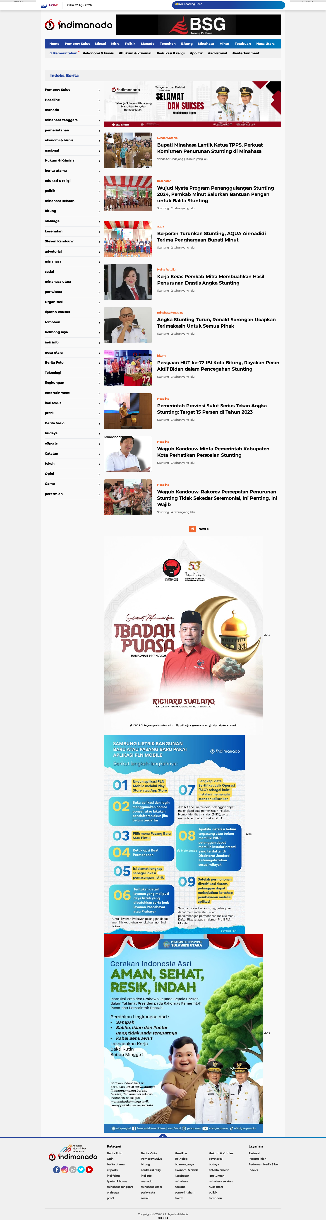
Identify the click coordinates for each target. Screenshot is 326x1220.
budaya (51, 433)
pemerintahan (57, 130)
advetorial (218, 53)
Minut (224, 44)
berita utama (56, 171)
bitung (50, 211)
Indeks (253, 1170)
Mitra (115, 44)
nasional (52, 150)
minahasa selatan (59, 201)
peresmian (54, 494)
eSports (51, 443)
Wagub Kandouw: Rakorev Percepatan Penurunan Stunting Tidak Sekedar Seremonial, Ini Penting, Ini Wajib (217, 498)
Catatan (51, 454)
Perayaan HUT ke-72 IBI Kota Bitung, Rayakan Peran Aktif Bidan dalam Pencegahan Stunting (218, 366)
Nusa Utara (265, 44)
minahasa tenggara (61, 120)
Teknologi (53, 373)
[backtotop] (163, 1138)
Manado (147, 44)
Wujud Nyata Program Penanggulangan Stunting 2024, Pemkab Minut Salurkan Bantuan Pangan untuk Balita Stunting (215, 194)
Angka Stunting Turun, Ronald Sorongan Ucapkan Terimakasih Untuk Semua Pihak (216, 323)
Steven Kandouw (59, 241)
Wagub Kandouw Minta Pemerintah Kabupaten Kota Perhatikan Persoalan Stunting (213, 452)
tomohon (52, 322)
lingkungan (54, 383)
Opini (49, 474)
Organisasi (53, 302)
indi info (51, 342)
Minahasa (206, 44)
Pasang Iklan (257, 1158)
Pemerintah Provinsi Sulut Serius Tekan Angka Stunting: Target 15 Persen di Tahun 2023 (212, 409)
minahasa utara (58, 282)
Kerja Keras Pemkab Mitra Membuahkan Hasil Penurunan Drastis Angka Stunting (210, 280)
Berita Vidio (54, 423)
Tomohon (168, 44)
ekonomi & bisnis (99, 53)
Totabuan (243, 44)
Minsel (100, 44)
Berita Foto (54, 362)
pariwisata (53, 292)
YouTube (92, 1171)
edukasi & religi (172, 53)
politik (197, 53)
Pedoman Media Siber (264, 1164)
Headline (52, 100)
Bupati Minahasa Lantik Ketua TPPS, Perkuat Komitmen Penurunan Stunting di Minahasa (210, 148)
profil (49, 413)
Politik (130, 44)
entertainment (247, 53)
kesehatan (53, 231)
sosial (49, 272)
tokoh (50, 463)
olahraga (52, 221)
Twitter (83, 1171)
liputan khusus (57, 312)
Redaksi (254, 1153)
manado (52, 110)
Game (50, 484)
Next (204, 529)
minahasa (53, 261)
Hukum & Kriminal (136, 53)
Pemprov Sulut (77, 44)
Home (53, 5)
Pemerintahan (65, 53)
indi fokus (53, 403)
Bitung (187, 44)
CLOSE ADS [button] (18, 1)
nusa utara (54, 352)
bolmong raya (56, 332)
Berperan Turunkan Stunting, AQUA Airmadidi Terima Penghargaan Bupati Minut (211, 237)
